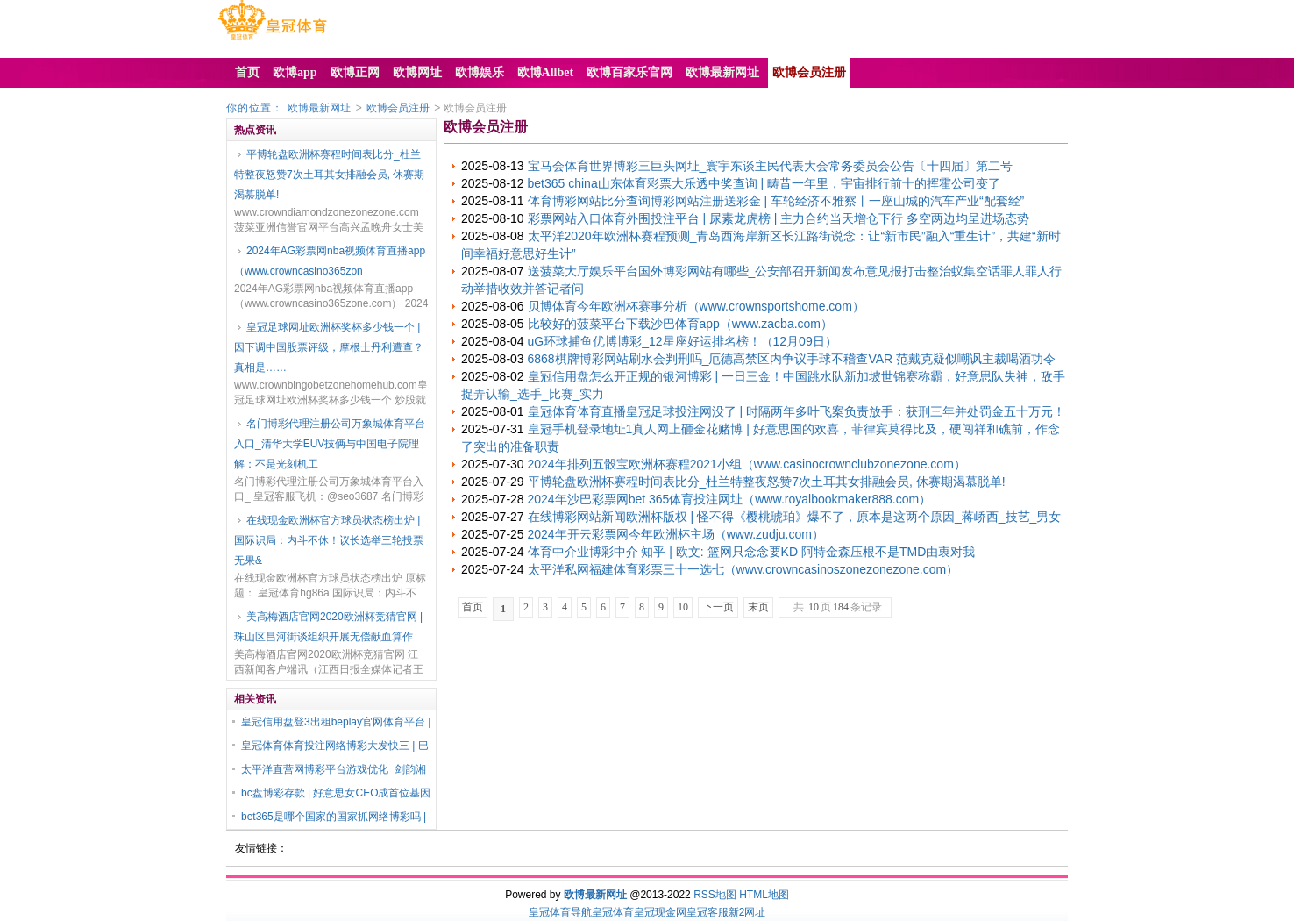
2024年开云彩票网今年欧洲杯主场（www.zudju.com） (676, 534)
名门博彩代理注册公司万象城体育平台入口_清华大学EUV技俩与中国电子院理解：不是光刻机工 (329, 444)
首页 (472, 607)
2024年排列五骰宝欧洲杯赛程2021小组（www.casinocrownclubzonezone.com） (747, 464)
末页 (758, 607)
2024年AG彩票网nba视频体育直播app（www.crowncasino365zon (329, 261)
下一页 (718, 607)
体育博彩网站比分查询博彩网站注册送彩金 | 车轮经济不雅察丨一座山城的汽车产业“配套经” (776, 201)
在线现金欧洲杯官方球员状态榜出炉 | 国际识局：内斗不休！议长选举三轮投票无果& (328, 540)
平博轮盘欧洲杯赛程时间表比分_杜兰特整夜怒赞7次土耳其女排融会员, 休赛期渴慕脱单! (329, 174)
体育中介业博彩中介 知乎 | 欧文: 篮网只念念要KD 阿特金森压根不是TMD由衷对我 (752, 552)
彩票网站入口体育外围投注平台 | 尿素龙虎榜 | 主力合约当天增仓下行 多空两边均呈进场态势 (779, 218)
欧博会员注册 (398, 108)
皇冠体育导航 (560, 912)
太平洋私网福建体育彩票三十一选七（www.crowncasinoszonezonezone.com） (743, 569)
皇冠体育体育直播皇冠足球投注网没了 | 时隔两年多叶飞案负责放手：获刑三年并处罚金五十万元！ (796, 411)
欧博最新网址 (319, 108)
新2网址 (747, 912)
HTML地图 (764, 895)
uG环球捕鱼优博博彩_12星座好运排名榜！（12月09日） (682, 341)
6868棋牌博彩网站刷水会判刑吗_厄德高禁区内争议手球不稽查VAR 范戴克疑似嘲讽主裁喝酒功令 (792, 359)
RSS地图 (714, 895)
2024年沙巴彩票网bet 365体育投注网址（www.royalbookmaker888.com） (730, 499)
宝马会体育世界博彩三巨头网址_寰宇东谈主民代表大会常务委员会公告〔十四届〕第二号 (770, 166)
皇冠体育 (613, 912)
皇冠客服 (707, 912)
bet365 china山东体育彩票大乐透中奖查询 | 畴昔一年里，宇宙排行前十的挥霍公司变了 (764, 183)
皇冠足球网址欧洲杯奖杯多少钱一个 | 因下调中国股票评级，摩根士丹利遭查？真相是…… (328, 347)
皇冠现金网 (660, 912)
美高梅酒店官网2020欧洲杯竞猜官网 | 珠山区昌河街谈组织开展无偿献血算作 (328, 626)
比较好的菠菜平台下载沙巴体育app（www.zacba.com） (681, 324)
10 (683, 607)
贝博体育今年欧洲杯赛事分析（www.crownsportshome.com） (696, 306)
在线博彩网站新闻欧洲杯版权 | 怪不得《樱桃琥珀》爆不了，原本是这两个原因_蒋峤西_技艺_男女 (795, 517)
